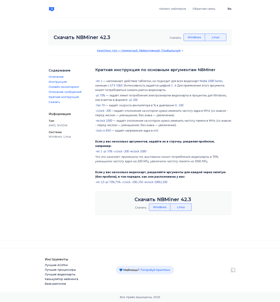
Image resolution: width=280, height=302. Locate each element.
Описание (56, 77)
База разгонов (55, 283)
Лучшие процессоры (60, 269)
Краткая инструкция (64, 97)
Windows (194, 37)
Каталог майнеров (172, 8)
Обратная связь (203, 8)
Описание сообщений (65, 92)
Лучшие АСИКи (56, 265)
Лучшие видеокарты (60, 274)
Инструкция (58, 82)
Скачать (54, 102)
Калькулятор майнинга (61, 279)
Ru (229, 8)
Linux (216, 37)
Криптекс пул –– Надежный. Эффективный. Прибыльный (138, 50)
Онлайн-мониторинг (64, 87)
